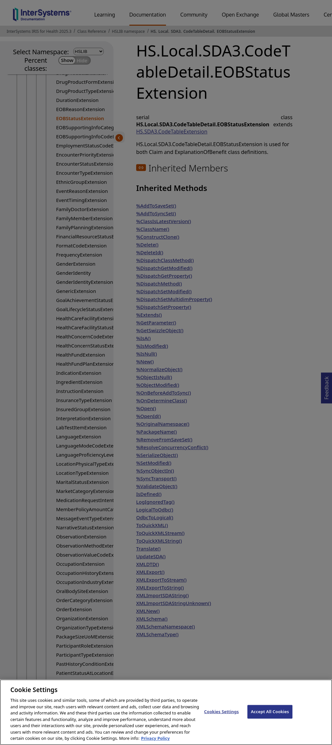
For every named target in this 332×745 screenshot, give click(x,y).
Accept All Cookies (270, 717)
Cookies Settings (221, 717)
